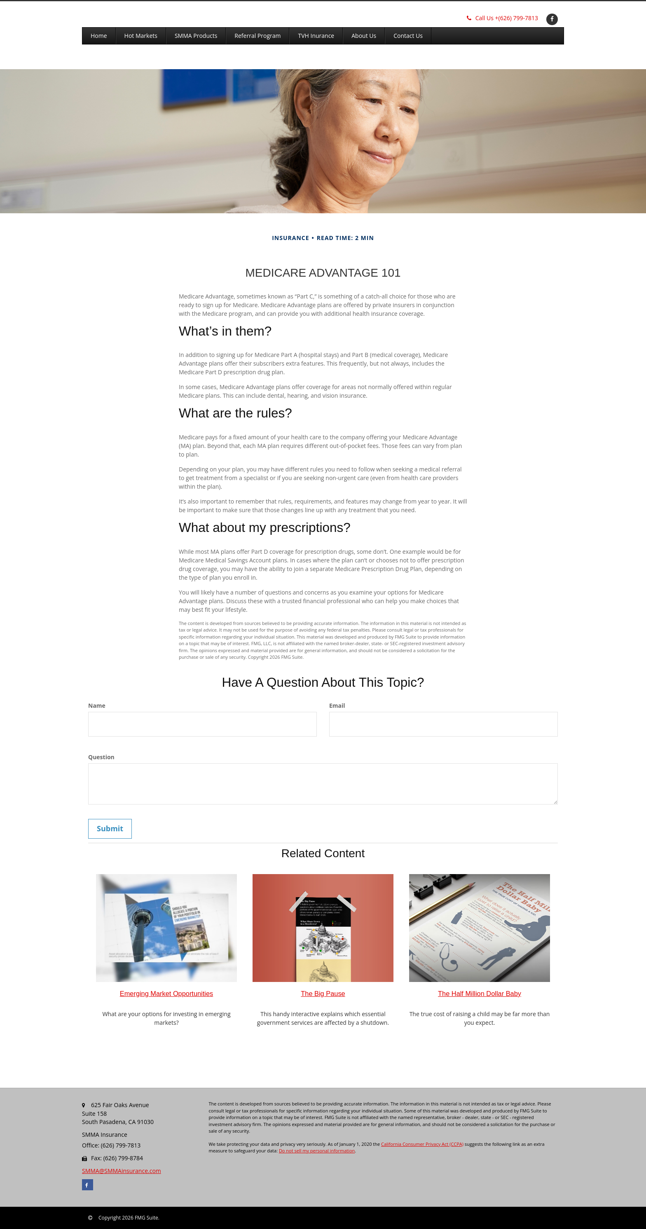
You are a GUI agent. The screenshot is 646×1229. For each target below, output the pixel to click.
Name (96, 705)
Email (337, 705)
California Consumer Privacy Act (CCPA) (422, 1144)
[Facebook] (551, 19)
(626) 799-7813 (502, 18)
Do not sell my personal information (317, 1150)
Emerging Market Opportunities (166, 993)
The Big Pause (323, 993)
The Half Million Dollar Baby (479, 993)
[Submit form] (110, 829)
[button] (141, 36)
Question (101, 757)
